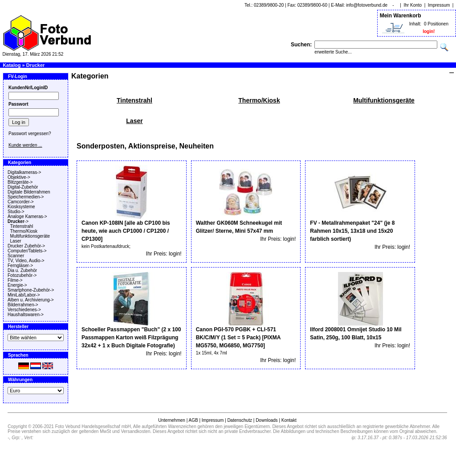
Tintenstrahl (21, 226)
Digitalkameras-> (24, 172)
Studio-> (16, 211)
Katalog (11, 65)
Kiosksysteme (21, 206)
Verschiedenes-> (24, 309)
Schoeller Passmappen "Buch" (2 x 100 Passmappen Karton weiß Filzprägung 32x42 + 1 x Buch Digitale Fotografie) (131, 337)
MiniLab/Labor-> (24, 294)
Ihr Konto (413, 5)
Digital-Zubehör (23, 187)
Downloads (266, 420)
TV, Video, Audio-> (26, 260)
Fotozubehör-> (22, 275)
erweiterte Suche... (332, 51)
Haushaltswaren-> (26, 314)
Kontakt (289, 420)
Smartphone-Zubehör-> (31, 290)
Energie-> (17, 285)
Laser (15, 241)
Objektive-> (19, 177)
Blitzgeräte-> (20, 182)
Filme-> (15, 280)
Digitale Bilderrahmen (29, 191)
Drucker (35, 65)
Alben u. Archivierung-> (31, 299)
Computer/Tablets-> (27, 250)
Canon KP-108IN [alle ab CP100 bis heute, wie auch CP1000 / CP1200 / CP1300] (125, 231)
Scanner (16, 255)
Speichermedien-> (26, 196)
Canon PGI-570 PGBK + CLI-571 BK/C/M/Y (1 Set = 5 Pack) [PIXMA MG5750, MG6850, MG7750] (238, 337)
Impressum (439, 5)
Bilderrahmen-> (23, 304)
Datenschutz (239, 420)
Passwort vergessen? (29, 133)
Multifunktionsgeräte (30, 236)
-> (18, 221)
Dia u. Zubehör (22, 270)
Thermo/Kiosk (23, 231)
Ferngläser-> (20, 265)
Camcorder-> (21, 201)
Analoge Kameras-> (27, 216)
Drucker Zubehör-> (26, 245)
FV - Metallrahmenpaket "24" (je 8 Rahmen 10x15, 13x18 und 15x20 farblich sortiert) (352, 231)
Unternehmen (171, 420)
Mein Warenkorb (400, 15)
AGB (193, 420)
